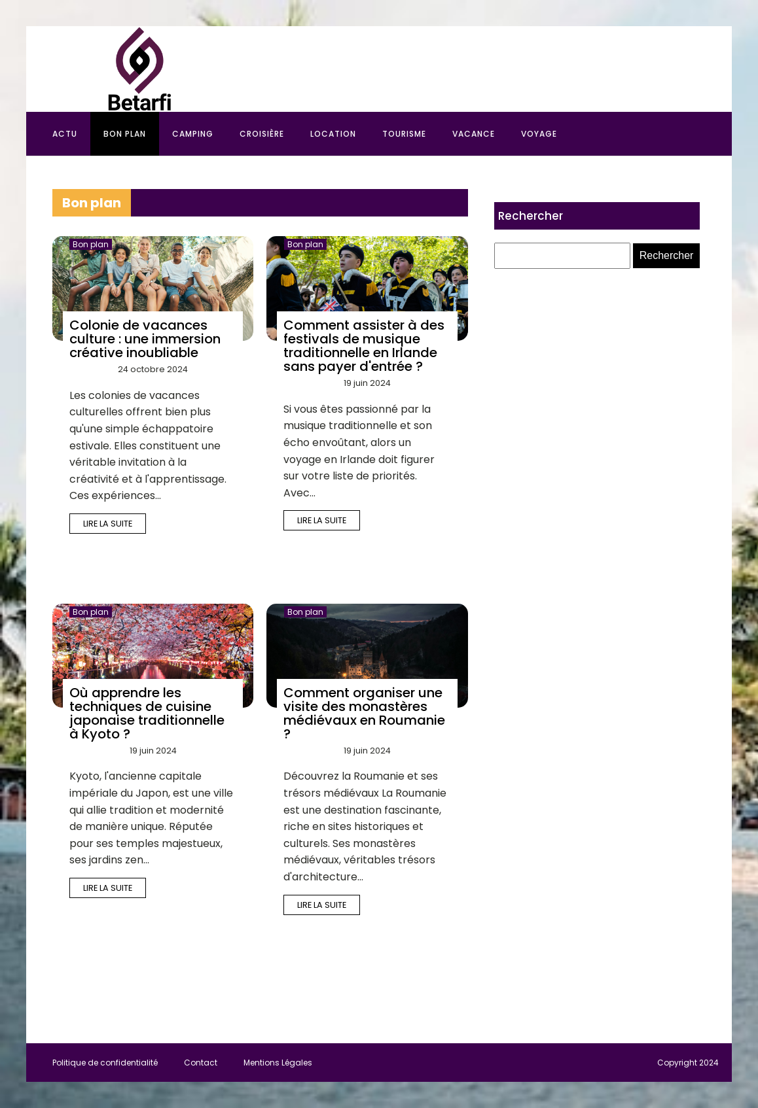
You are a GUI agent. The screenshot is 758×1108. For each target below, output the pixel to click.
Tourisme (404, 133)
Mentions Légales (278, 1062)
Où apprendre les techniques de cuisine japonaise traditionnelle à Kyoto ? (147, 713)
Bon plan (124, 133)
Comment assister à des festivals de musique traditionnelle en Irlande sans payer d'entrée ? (363, 345)
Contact (200, 1062)
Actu (64, 133)
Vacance (473, 133)
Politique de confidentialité (105, 1062)
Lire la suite (107, 523)
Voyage (539, 133)
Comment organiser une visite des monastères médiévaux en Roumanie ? (364, 713)
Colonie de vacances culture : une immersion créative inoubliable (145, 339)
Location (333, 133)
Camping (192, 133)
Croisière (262, 133)
